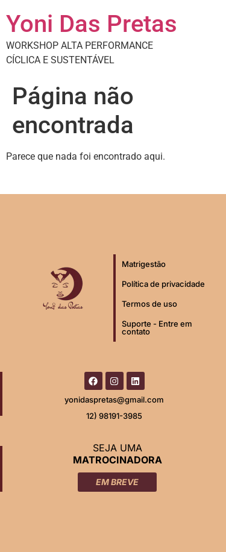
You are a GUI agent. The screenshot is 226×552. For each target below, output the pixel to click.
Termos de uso (149, 304)
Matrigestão (144, 264)
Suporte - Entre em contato (157, 327)
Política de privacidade (163, 284)
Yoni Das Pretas (91, 24)
